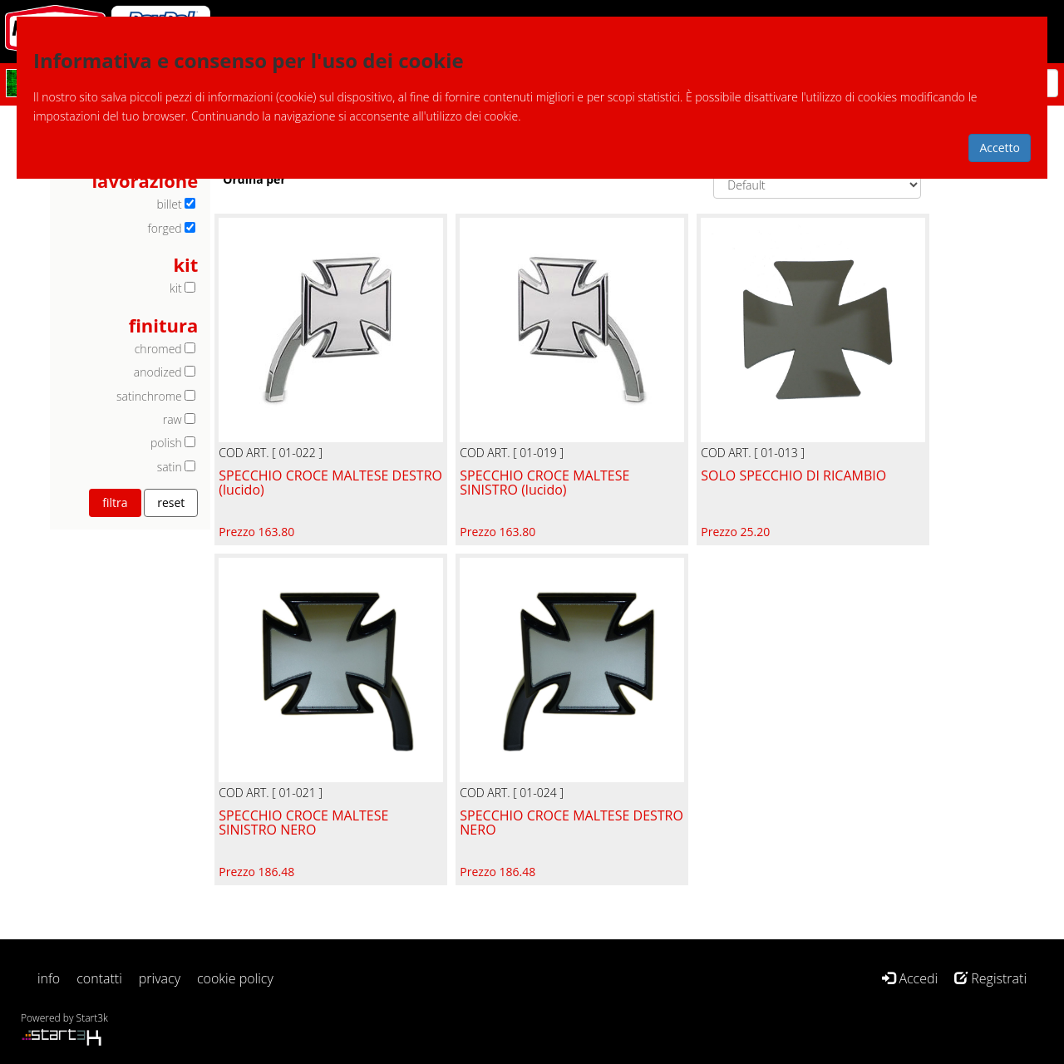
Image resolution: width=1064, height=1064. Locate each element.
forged (165, 228)
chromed (158, 349)
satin (169, 467)
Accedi (910, 978)
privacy (159, 978)
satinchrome (149, 396)
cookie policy (235, 978)
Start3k (92, 1018)
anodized (158, 372)
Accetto (999, 147)
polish (166, 443)
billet (168, 204)
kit (176, 288)
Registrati (990, 978)
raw (172, 419)
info (48, 978)
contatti (99, 978)
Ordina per (254, 179)
